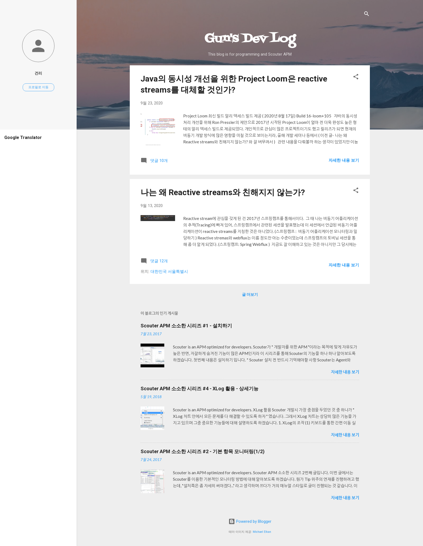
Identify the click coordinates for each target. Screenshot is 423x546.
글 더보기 (250, 294)
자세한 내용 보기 (344, 160)
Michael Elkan (262, 532)
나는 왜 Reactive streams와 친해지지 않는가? (223, 192)
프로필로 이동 (38, 87)
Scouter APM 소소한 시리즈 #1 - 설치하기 (186, 325)
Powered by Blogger (249, 521)
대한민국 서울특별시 (169, 271)
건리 (38, 73)
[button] (356, 77)
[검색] (366, 14)
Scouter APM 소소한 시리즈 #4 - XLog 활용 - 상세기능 (199, 388)
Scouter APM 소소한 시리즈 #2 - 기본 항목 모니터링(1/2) (203, 451)
